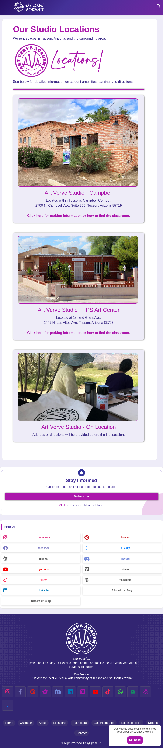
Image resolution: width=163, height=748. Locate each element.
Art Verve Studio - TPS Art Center (78, 310)
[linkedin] (70, 691)
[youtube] (95, 691)
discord (125, 558)
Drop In (153, 722)
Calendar (26, 722)
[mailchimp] (145, 691)
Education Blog (131, 722)
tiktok (43, 579)
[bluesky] (7, 705)
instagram (44, 537)
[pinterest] (32, 691)
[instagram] (7, 691)
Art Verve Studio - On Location (78, 427)
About (43, 722)
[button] (159, 6)
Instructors (80, 722)
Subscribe (81, 496)
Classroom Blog (41, 601)
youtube (44, 569)
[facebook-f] (20, 691)
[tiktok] (107, 691)
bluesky (125, 548)
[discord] (57, 691)
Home (9, 722)
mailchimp (125, 579)
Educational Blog (122, 590)
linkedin (44, 590)
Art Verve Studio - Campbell (79, 193)
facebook (43, 548)
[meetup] (45, 691)
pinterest (125, 537)
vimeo (125, 569)
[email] (132, 691)
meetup (43, 558)
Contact (81, 733)
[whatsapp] (120, 691)
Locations (59, 722)
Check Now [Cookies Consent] (142, 731)
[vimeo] (82, 691)
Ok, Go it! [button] (135, 739)
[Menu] (5, 7)
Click (62, 505)
